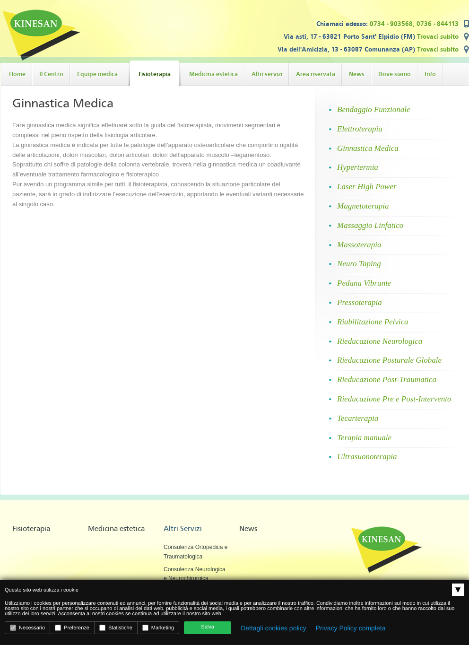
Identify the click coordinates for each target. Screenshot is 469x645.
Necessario (27, 628)
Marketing (158, 628)
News (248, 528)
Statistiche (115, 628)
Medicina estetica (116, 528)
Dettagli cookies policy (273, 628)
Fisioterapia (31, 528)
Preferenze (72, 628)
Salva (207, 627)
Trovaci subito (438, 37)
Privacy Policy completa (351, 628)
